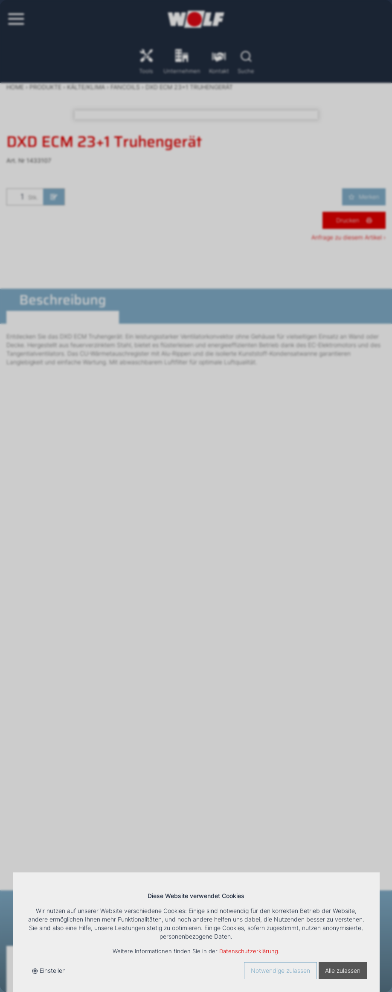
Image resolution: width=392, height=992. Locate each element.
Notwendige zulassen (280, 970)
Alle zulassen (342, 970)
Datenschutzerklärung (248, 951)
